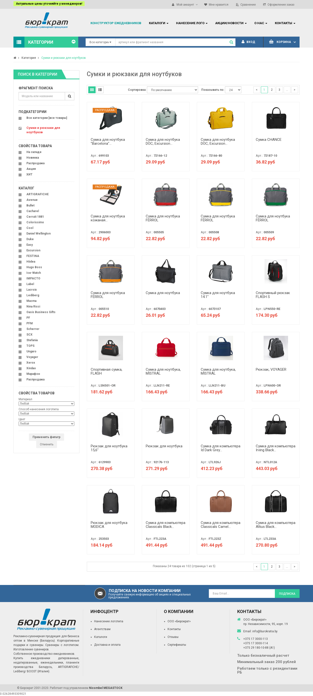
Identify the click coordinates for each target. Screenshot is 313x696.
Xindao (31, 368)
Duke (30, 239)
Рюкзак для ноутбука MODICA (109, 525)
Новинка (32, 157)
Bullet (30, 205)
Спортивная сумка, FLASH (106, 371)
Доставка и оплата (107, 644)
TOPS (30, 346)
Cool (29, 228)
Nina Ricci (33, 306)
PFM (29, 323)
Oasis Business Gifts (41, 312)
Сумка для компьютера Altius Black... (275, 525)
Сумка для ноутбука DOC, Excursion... (163, 141)
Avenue (32, 200)
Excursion (33, 250)
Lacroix (31, 289)
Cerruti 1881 (35, 216)
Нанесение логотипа (108, 621)
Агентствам (102, 629)
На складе (34, 152)
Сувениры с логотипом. (62, 645)
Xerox (30, 362)
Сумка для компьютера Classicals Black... (165, 525)
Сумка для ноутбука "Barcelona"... (108, 141)
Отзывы (173, 637)
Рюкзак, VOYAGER (271, 369)
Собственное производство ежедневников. (44, 653)
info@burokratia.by (265, 631)
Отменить (46, 444)
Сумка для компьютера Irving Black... (275, 448)
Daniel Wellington (38, 233)
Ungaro (31, 351)
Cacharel (32, 211)
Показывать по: (212, 90)
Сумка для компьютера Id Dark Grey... (220, 448)
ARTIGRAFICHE (37, 194)
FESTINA (32, 256)
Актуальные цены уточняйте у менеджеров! (49, 3)
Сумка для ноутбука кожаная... (108, 218)
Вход (248, 42)
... (287, 90)
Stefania (32, 340)
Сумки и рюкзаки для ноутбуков (63, 58)
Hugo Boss (34, 267)
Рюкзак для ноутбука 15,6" (109, 448)
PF (28, 317)
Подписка (287, 593)
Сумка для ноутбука (163, 293)
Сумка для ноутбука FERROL (163, 218)
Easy (29, 244)
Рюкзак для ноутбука (164, 446)
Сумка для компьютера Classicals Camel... (220, 525)
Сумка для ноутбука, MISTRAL (163, 371)
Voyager (32, 357)
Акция (31, 169)
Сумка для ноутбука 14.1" (218, 295)
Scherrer (32, 329)
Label (30, 284)
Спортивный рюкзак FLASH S (273, 295)
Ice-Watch (33, 273)
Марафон (33, 374)
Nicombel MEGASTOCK (106, 688)
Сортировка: (137, 90)
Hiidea (30, 261)
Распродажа (35, 163)
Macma (31, 301)
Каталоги (100, 637)
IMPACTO (33, 278)
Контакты (174, 629)
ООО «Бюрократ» (179, 621)
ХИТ (29, 174)
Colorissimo (35, 222)
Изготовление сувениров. (31, 649)
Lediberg (32, 295)
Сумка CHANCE (268, 139)
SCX (29, 334)
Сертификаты (177, 644)
